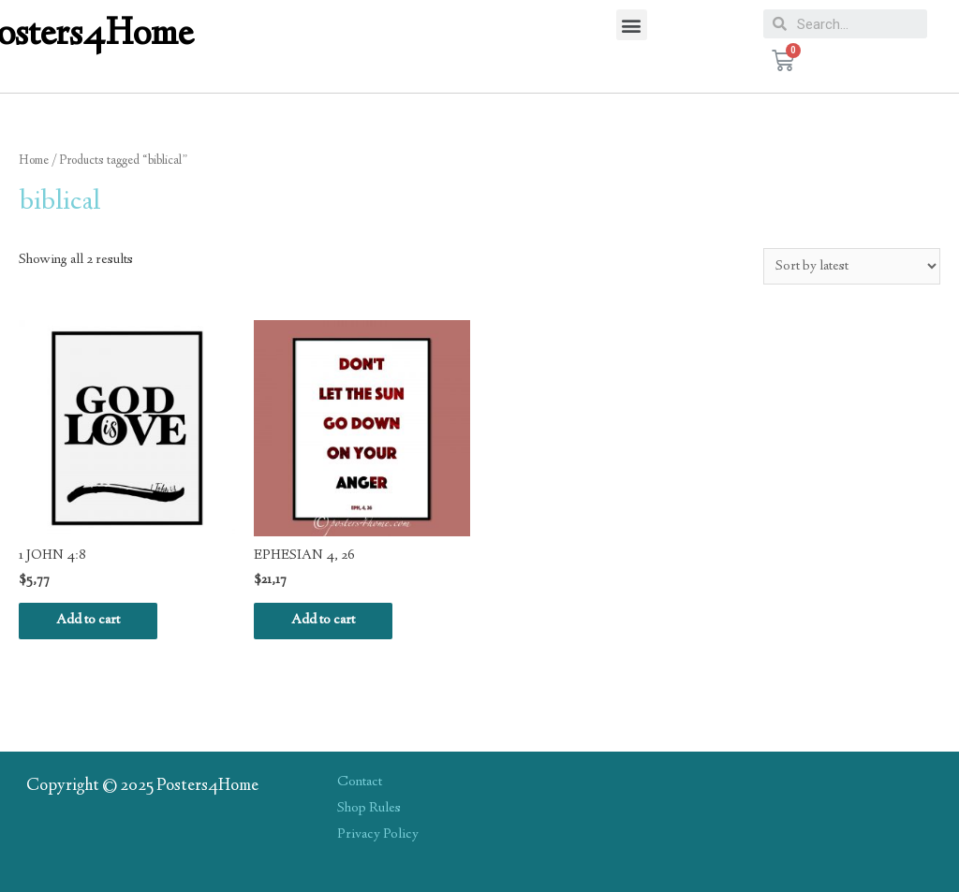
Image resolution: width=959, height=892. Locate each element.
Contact (359, 782)
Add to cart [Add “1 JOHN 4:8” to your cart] (88, 620)
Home (34, 161)
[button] (631, 24)
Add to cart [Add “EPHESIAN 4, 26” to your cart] (323, 620)
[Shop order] (851, 266)
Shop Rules (369, 808)
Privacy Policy (378, 835)
